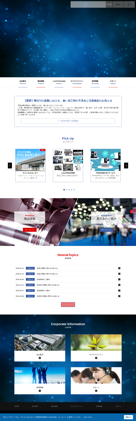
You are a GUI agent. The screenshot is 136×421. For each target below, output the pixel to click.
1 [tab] (64, 189)
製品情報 (54, 406)
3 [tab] (69, 189)
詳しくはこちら (29, 229)
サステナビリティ (76, 406)
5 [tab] (74, 189)
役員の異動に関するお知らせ (47, 268)
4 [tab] (71, 189)
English (118, 4)
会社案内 (35, 406)
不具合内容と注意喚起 (68, 121)
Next (126, 165)
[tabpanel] (30, 165)
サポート (118, 406)
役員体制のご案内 (43, 279)
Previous (10, 165)
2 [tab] (66, 189)
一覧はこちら (68, 304)
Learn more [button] (87, 417)
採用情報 (99, 406)
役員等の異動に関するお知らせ (48, 285)
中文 (129, 4)
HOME (16, 406)
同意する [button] (128, 417)
